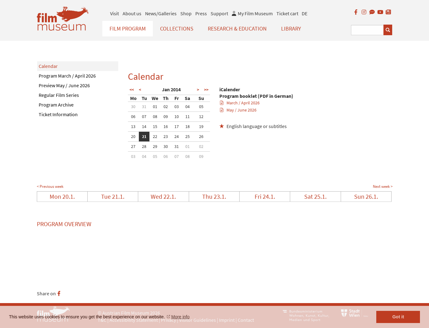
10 (176, 116)
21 (144, 136)
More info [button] (180, 316)
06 (133, 116)
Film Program (128, 28)
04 (187, 106)
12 (201, 116)
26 (201, 136)
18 (187, 126)
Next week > (382, 186)
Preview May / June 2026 (64, 85)
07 (144, 116)
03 (176, 106)
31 (144, 106)
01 (155, 106)
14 (144, 126)
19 (201, 126)
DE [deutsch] (304, 13)
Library (291, 28)
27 (133, 146)
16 (165, 126)
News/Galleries (161, 13)
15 (155, 126)
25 (187, 136)
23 (165, 136)
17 (176, 126)
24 (176, 136)
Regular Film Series (59, 95)
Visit (114, 13)
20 (133, 136)
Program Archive (56, 105)
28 (144, 146)
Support (219, 13)
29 (155, 146)
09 (165, 116)
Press (201, 13)
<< (131, 90)
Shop (186, 13)
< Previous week (50, 186)
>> (206, 90)
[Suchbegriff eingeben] (367, 30)
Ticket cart (287, 13)
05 (201, 106)
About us (132, 13)
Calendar (48, 66)
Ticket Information (58, 114)
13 (133, 126)
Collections (176, 28)
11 (187, 116)
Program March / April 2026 (67, 76)
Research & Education (237, 28)
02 (165, 106)
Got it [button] (398, 316)
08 (155, 116)
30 (133, 106)
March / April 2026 (240, 103)
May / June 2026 (238, 110)
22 (155, 136)
